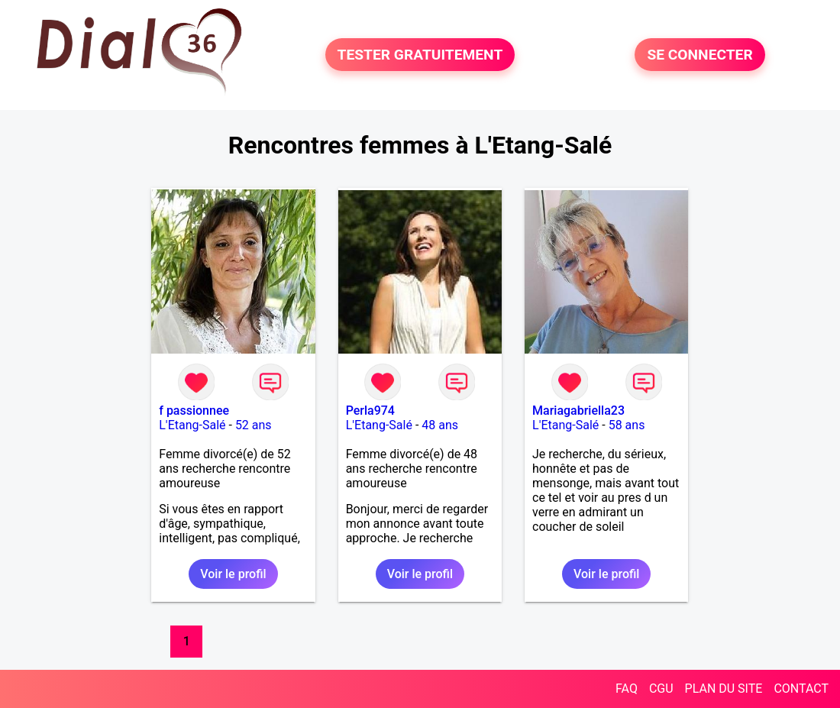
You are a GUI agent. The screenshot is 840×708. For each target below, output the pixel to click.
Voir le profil (233, 574)
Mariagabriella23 (578, 410)
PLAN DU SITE (724, 688)
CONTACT (801, 688)
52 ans (253, 425)
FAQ (626, 688)
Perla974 (370, 410)
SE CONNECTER (699, 54)
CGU (661, 688)
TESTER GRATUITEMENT (420, 54)
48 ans (440, 425)
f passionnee (194, 410)
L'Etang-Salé (192, 425)
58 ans (627, 425)
